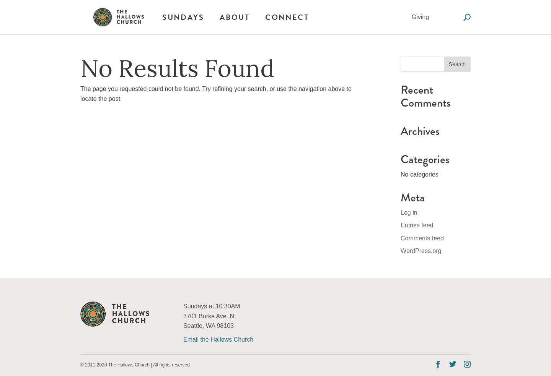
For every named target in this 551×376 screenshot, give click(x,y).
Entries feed (417, 225)
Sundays (183, 17)
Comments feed (422, 238)
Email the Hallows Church (218, 339)
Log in (409, 212)
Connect (287, 17)
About (234, 17)
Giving (420, 17)
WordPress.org (421, 251)
